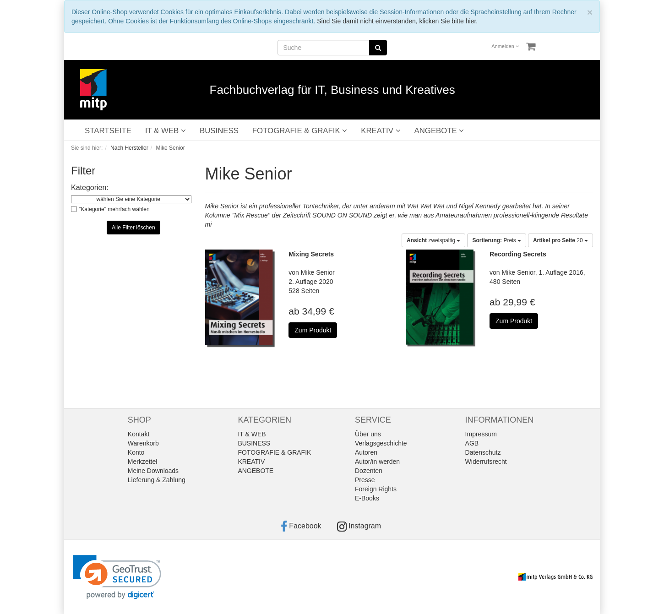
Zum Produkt (312, 330)
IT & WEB (165, 130)
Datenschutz (483, 452)
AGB (472, 443)
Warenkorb (143, 443)
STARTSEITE (108, 130)
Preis (496, 240)
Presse (365, 480)
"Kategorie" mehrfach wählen (114, 209)
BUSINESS (219, 130)
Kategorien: (90, 187)
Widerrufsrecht (486, 461)
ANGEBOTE (439, 130)
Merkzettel (143, 461)
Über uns (368, 434)
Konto (136, 452)
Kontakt (138, 434)
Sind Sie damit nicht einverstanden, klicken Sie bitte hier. (397, 21)
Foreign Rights (376, 489)
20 (560, 240)
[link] (117, 577)
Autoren (366, 452)
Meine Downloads (153, 470)
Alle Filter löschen (133, 227)
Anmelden (505, 46)
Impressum (481, 434)
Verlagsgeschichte (381, 443)
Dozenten (368, 470)
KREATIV (380, 130)
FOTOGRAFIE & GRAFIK (299, 130)
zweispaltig (433, 240)
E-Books (367, 498)
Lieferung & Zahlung (156, 480)
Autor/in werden (377, 461)
